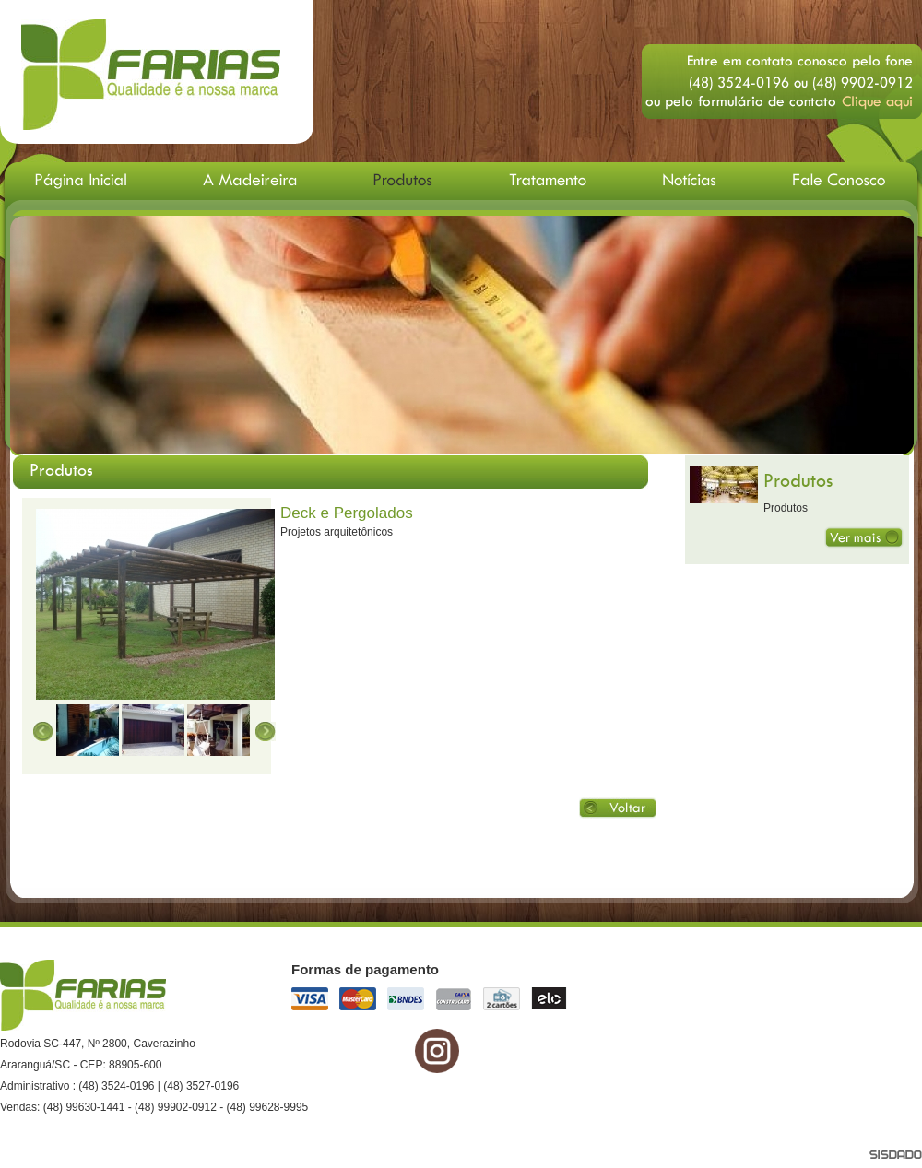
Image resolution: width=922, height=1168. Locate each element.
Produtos (798, 479)
